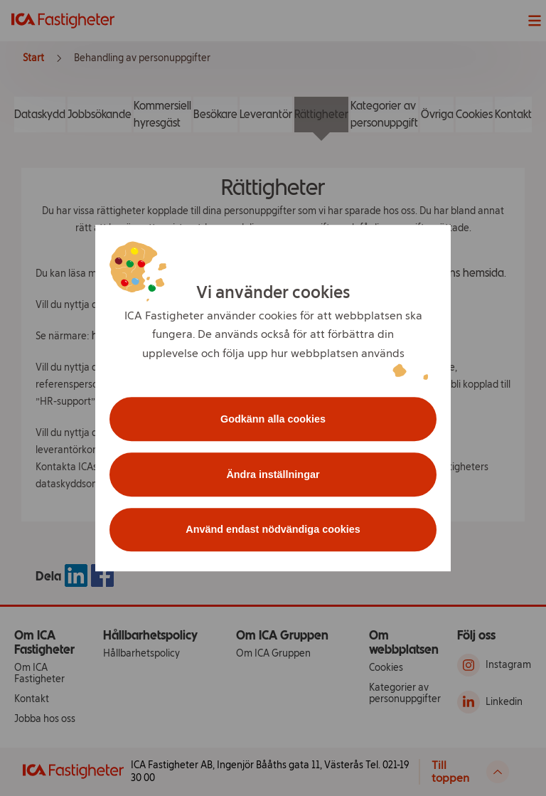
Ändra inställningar (272, 474)
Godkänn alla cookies (273, 419)
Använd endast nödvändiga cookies (273, 530)
